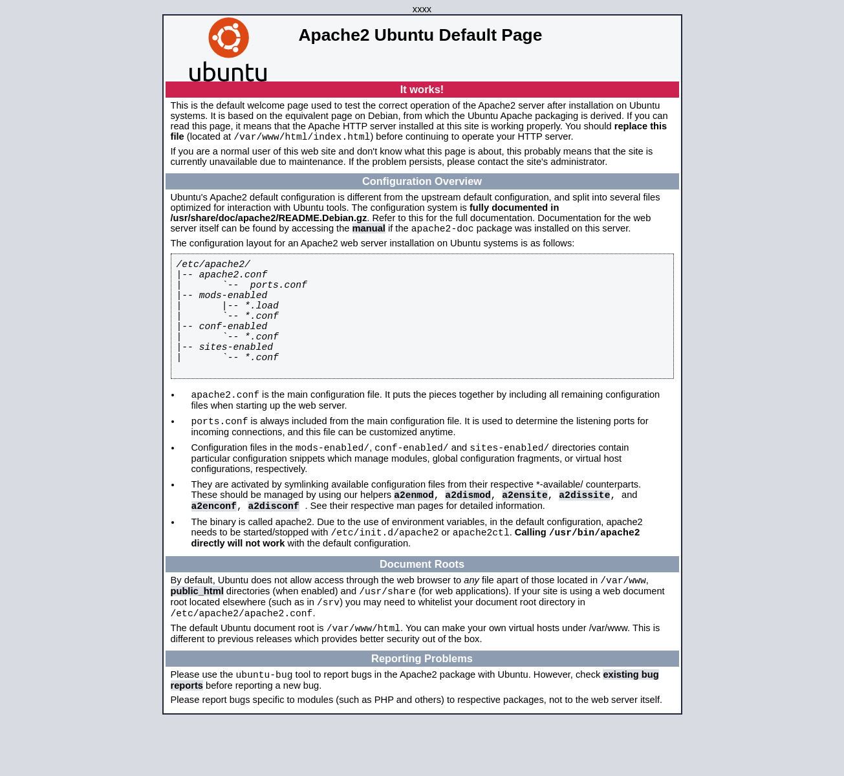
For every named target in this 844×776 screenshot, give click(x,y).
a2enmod (414, 534)
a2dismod (467, 534)
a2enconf (214, 547)
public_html (197, 639)
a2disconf (273, 547)
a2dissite (584, 534)
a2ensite (524, 534)
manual (368, 232)
